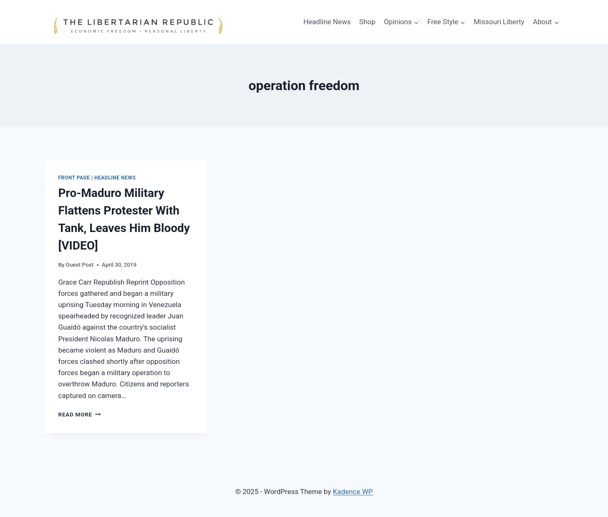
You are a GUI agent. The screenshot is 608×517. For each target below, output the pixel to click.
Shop (367, 22)
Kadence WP (353, 491)
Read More (79, 414)
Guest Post (80, 264)
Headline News (327, 22)
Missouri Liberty (499, 22)
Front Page (74, 178)
